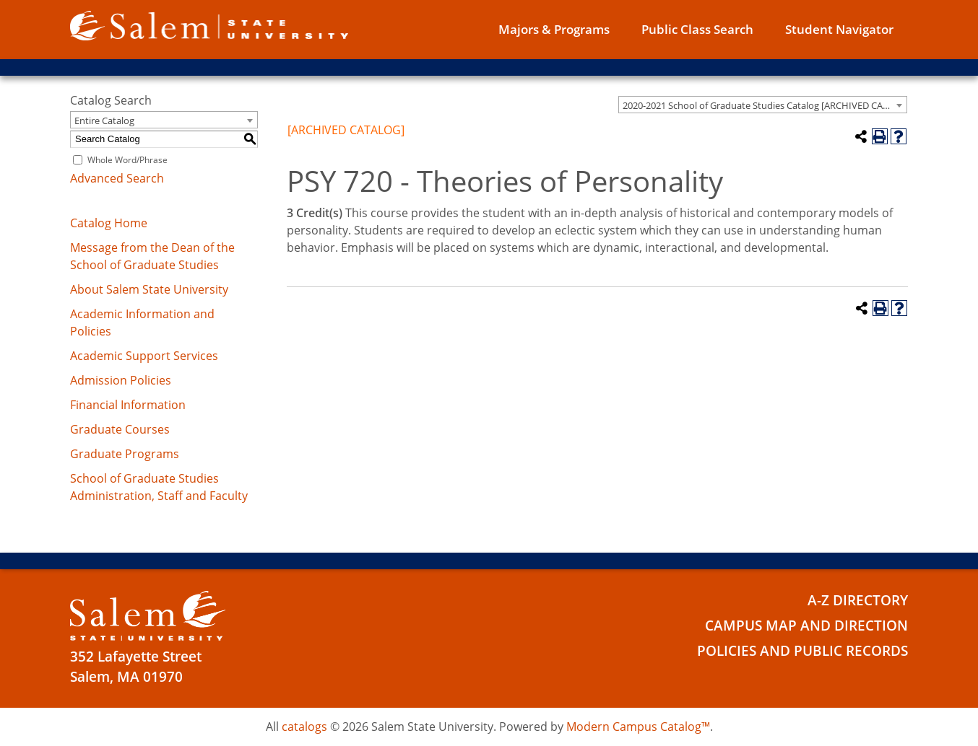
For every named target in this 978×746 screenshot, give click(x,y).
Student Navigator (839, 29)
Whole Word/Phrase (127, 160)
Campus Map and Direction (806, 625)
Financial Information (128, 405)
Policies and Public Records (802, 650)
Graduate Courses (120, 429)
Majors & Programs (554, 29)
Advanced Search (117, 178)
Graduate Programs (124, 454)
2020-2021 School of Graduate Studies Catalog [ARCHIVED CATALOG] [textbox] (764, 105)
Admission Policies (120, 380)
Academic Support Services (144, 356)
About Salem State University (149, 289)
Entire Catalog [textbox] (104, 120)
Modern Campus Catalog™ (638, 726)
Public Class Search (697, 29)
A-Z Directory (858, 600)
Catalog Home (108, 223)
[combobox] (762, 104)
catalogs (304, 726)
